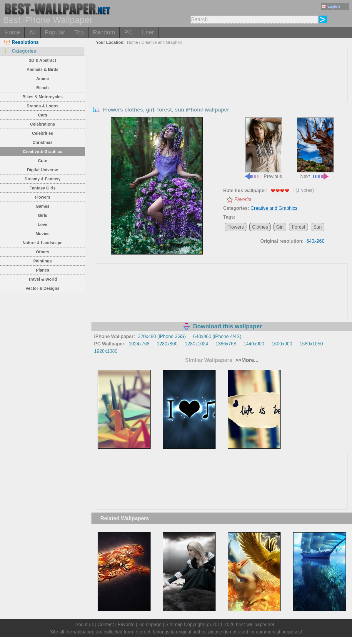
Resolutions (21, 42)
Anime (42, 78)
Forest (298, 226)
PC (128, 32)
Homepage (150, 624)
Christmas (42, 142)
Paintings (42, 261)
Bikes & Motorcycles (42, 96)
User (147, 32)
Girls (42, 215)
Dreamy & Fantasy (43, 179)
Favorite (242, 199)
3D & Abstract (42, 60)
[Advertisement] (222, 91)
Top (79, 32)
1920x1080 (105, 351)
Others (42, 252)
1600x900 (281, 343)
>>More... (246, 360)
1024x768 (139, 343)
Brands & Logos (43, 106)
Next (315, 148)
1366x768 (226, 343)
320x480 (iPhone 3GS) (162, 336)
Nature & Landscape (42, 242)
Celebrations (42, 124)
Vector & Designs (42, 288)
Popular (55, 32)
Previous (263, 148)
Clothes (260, 226)
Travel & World (42, 279)
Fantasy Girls (42, 188)
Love (42, 224)
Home (12, 32)
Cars (42, 115)
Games (42, 206)
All (32, 32)
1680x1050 (311, 343)
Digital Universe (42, 169)
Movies (42, 233)
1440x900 (253, 343)
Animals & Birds (43, 69)
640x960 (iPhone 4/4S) (217, 336)
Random (104, 32)
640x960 (315, 241)
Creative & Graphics (42, 151)
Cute (42, 160)
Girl (279, 226)
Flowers (42, 197)
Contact (106, 624)
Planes (42, 270)
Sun (317, 226)
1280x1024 (196, 343)
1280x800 (167, 343)
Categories (20, 51)
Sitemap (174, 624)
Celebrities (42, 133)
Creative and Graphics (161, 42)
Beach (42, 87)
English (331, 6)
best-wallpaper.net (255, 624)
